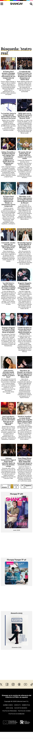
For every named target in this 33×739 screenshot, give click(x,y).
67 (22, 485)
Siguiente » (28, 486)
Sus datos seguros (20, 708)
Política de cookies (24, 711)
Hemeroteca (26, 705)
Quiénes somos (8, 705)
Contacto (17, 705)
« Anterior (4, 486)
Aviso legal (9, 708)
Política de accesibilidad (16, 714)
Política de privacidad (9, 711)
